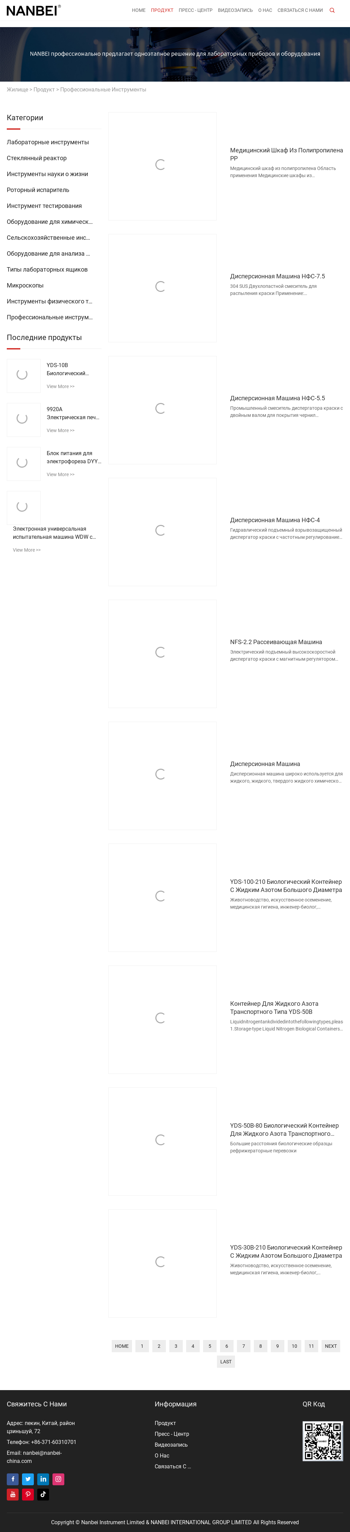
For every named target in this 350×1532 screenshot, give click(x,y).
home (122, 1346)
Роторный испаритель (38, 189)
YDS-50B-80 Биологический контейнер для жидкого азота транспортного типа (284, 1129)
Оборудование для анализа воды (54, 253)
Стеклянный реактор (37, 158)
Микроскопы (25, 285)
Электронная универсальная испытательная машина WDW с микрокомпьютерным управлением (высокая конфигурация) (52, 533)
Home (139, 13)
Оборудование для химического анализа (54, 221)
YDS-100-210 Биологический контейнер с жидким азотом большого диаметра (286, 885)
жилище (17, 89)
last (226, 1361)
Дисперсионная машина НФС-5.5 (277, 398)
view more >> (60, 386)
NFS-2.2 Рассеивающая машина (276, 641)
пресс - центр (196, 13)
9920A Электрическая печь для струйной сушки (73, 414)
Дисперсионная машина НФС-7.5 (277, 276)
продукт (162, 13)
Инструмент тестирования (44, 205)
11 (311, 1346)
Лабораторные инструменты (48, 142)
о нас (265, 13)
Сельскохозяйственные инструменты (54, 237)
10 (294, 1346)
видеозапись (235, 13)
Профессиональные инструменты (103, 89)
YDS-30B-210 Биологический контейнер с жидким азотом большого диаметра (286, 1251)
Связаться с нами (300, 13)
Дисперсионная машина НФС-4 (275, 520)
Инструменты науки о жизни (47, 173)
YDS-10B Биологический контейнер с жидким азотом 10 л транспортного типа (73, 370)
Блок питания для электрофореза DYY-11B (73, 458)
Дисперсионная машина (265, 763)
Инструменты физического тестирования (54, 301)
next (331, 1346)
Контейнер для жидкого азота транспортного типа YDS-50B (274, 1007)
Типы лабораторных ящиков (47, 269)
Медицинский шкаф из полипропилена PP (286, 154)
